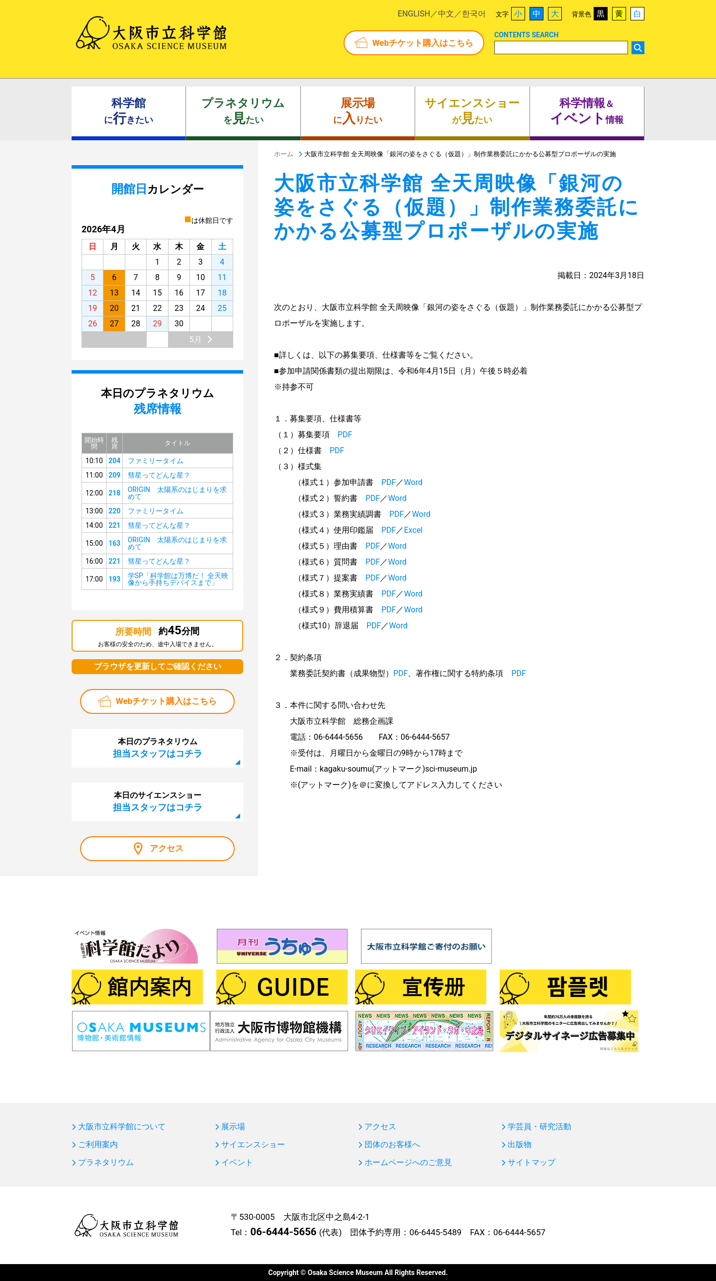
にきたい (128, 111)
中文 (446, 13)
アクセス (166, 848)
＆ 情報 (587, 111)
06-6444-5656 (283, 1232)
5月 (195, 339)
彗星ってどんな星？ (159, 475)
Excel (413, 530)
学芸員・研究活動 (539, 1127)
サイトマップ (531, 1163)
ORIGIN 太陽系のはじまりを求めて (177, 493)
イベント (237, 1163)
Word (413, 482)
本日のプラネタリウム (157, 748)
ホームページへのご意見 (408, 1163)
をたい (243, 111)
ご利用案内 (98, 1145)
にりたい (357, 111)
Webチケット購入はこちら (422, 43)
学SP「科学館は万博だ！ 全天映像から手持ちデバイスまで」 (178, 579)
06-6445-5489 (435, 1232)
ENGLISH (414, 13)
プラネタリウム (106, 1163)
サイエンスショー (253, 1145)
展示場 (233, 1127)
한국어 (474, 13)
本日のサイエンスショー (157, 801)
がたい (472, 111)
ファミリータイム (155, 461)
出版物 (520, 1145)
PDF (345, 434)
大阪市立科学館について (122, 1127)
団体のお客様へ (392, 1145)
